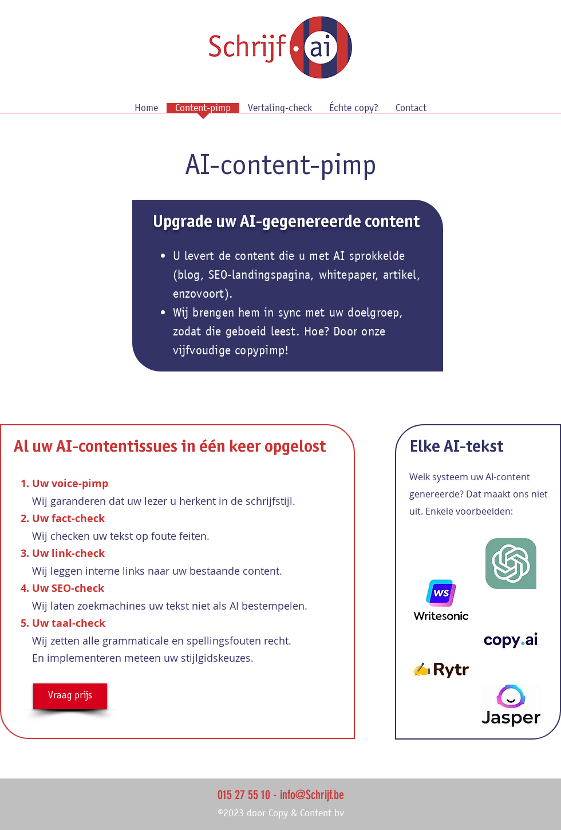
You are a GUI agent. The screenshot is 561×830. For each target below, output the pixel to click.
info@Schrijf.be (312, 795)
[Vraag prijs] (70, 696)
